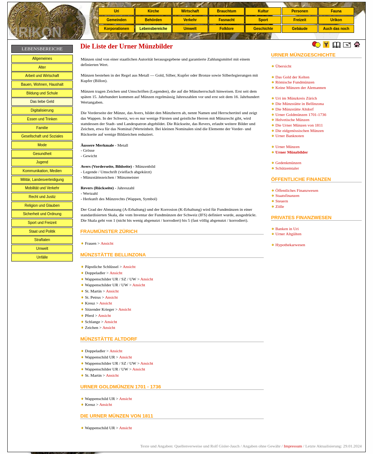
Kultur (263, 11)
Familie (42, 128)
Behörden (153, 20)
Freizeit (299, 20)
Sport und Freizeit (42, 223)
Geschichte (263, 29)
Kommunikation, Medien (42, 171)
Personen (299, 11)
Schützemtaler (287, 168)
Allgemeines (42, 59)
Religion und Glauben (42, 205)
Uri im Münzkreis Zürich (296, 98)
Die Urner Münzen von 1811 (299, 125)
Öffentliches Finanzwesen (296, 190)
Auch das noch (336, 29)
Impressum (293, 446)
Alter (42, 67)
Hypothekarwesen (290, 244)
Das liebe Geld (42, 102)
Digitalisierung (42, 110)
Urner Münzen (287, 146)
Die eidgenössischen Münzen (299, 130)
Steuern (281, 201)
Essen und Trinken (42, 119)
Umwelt (190, 29)
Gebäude (300, 29)
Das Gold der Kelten (292, 77)
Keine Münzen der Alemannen (300, 87)
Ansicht (107, 243)
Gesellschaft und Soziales (42, 136)
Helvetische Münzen (292, 119)
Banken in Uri (287, 228)
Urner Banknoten (289, 135)
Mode (42, 145)
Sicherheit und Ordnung (42, 214)
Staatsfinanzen (287, 195)
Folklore (227, 29)
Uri (116, 11)
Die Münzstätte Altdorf (294, 109)
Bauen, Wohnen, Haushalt (42, 84)
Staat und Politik (42, 231)
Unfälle (42, 257)
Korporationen (116, 29)
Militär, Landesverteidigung (42, 180)
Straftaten (42, 240)
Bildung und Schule (42, 93)
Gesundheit (42, 154)
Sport (263, 20)
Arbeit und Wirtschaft (42, 76)
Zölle (279, 206)
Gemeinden (116, 20)
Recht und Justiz (42, 197)
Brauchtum (226, 11)
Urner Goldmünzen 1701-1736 (300, 114)
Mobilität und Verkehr (42, 188)
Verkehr (190, 20)
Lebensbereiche (153, 29)
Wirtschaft (190, 11)
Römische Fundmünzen (294, 82)
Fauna (336, 11)
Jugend (42, 162)
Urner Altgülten (288, 234)
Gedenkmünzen (288, 162)
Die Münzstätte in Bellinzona (299, 103)
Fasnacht (227, 20)
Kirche (153, 11)
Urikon (336, 20)
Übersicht (283, 66)
